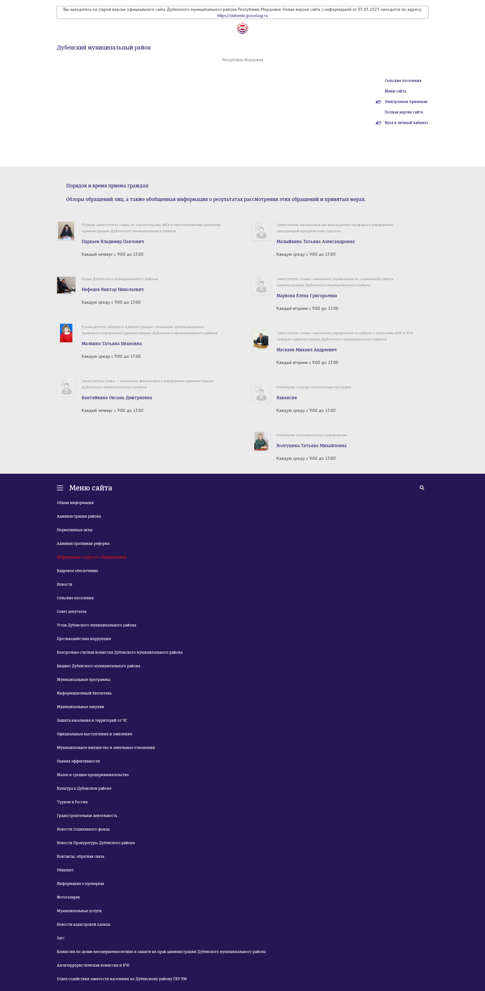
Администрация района (79, 516)
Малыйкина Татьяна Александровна (316, 241)
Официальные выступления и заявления (94, 734)
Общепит (65, 870)
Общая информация (75, 503)
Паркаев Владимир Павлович (113, 241)
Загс (61, 938)
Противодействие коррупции (84, 639)
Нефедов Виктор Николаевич (113, 289)
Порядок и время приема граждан (107, 186)
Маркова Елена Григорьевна (307, 295)
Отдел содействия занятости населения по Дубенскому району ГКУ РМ (122, 979)
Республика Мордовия (242, 60)
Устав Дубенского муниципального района (96, 625)
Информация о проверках (80, 884)
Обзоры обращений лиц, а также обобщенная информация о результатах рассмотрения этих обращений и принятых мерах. (216, 199)
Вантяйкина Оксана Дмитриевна (117, 397)
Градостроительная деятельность (87, 816)
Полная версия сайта (404, 112)
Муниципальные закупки (80, 707)
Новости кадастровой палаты (83, 924)
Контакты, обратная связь (80, 856)
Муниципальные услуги (79, 911)
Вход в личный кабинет (406, 123)
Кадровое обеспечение (77, 571)
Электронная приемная (406, 102)
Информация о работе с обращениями (92, 557)
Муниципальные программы (83, 679)
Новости (64, 584)
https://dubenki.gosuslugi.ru (242, 15)
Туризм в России (72, 802)
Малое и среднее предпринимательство (93, 775)
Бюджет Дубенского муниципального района (98, 666)
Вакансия (287, 397)
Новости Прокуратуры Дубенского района (96, 843)
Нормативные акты (74, 530)
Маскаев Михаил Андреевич (307, 349)
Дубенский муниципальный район (104, 47)
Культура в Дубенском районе (84, 788)
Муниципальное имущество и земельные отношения (106, 747)
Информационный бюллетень (84, 693)
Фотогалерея (68, 897)
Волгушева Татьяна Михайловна (312, 445)
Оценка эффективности (78, 761)
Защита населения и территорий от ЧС (92, 720)
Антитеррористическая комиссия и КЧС (93, 965)
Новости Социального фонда (83, 829)
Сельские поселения (403, 81)
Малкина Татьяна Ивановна (112, 343)
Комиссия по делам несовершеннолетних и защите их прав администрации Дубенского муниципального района (161, 952)
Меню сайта (395, 91)
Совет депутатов (72, 611)
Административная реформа (83, 543)
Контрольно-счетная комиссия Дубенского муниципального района (119, 652)
